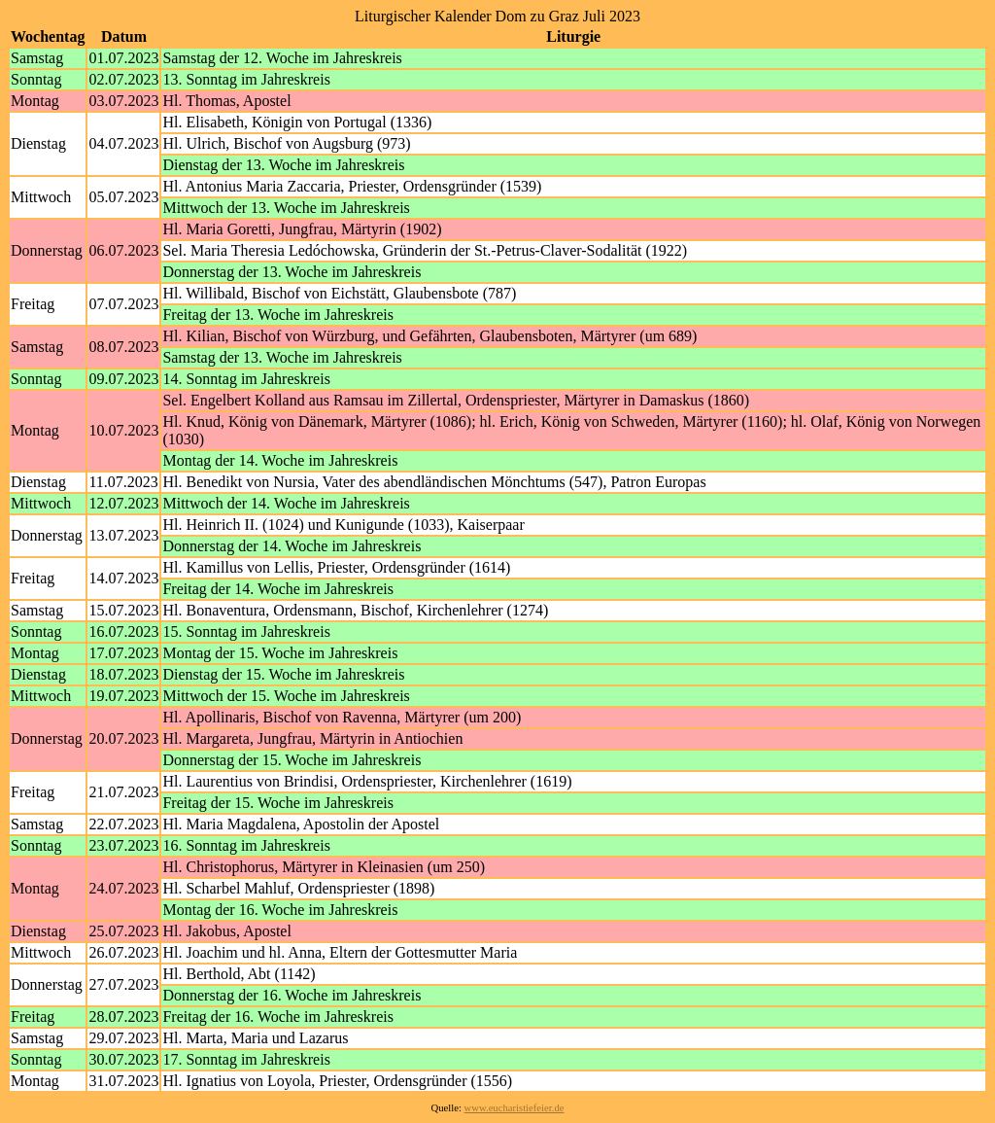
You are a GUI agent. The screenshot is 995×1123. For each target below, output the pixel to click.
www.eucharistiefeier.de (514, 1108)
